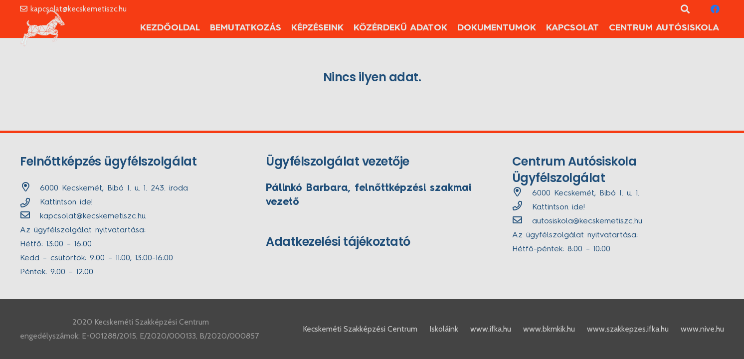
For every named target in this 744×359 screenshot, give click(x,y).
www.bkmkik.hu (549, 329)
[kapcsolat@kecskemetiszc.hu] (30, 216)
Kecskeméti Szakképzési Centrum (360, 329)
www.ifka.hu (490, 329)
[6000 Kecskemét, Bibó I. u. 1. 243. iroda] (30, 188)
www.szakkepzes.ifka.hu (628, 329)
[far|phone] (522, 207)
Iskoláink (443, 329)
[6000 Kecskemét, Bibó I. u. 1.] (522, 193)
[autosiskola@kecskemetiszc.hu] (522, 221)
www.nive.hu (702, 329)
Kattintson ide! (66, 202)
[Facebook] (715, 9)
